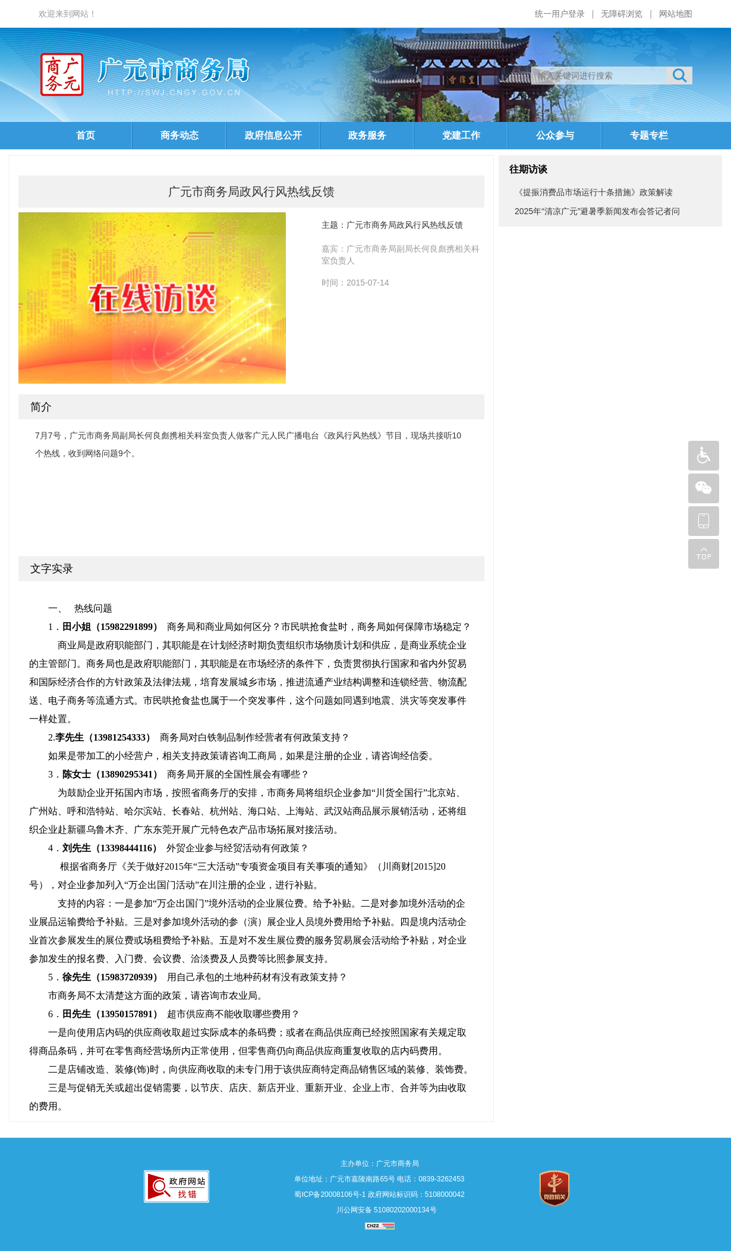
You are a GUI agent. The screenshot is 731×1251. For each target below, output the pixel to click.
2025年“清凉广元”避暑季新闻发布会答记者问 (597, 211)
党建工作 (461, 135)
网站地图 (675, 13)
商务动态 (179, 135)
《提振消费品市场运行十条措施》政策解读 (594, 192)
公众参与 (555, 135)
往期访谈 (528, 169)
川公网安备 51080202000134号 (385, 1210)
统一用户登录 (560, 13)
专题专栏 (649, 135)
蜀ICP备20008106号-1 (330, 1194)
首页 (85, 135)
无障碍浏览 (621, 13)
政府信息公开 (273, 135)
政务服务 (367, 135)
